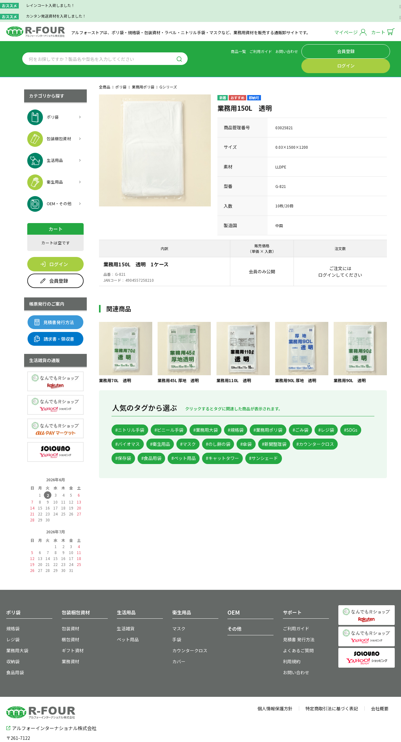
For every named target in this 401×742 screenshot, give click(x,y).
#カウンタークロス (178, 444)
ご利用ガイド (292, 50)
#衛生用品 (228, 429)
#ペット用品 (292, 444)
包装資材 (69, 612)
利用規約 (290, 642)
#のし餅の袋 (297, 429)
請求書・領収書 (54, 322)
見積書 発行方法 (296, 622)
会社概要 (379, 688)
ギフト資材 (71, 632)
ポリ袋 (121, 70)
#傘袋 (331, 429)
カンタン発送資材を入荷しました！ (56, 16)
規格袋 (12, 612)
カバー (178, 642)
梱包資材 (69, 622)
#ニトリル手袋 (132, 414)
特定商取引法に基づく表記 (331, 688)
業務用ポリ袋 (143, 70)
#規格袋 (256, 414)
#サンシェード (132, 459)
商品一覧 (269, 50)
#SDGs (155, 429)
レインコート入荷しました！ (50, 5)
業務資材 (69, 642)
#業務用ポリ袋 (294, 414)
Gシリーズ (168, 70)
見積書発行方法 (54, 306)
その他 (234, 612)
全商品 (104, 70)
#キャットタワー (337, 444)
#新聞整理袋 (130, 444)
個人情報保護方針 (275, 688)
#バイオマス (190, 429)
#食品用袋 (254, 444)
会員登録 (346, 50)
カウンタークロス (187, 632)
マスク (178, 612)
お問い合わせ (318, 50)
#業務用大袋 (221, 414)
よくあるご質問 (296, 632)
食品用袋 (13, 652)
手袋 (176, 622)
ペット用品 (126, 622)
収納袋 (12, 642)
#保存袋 (220, 444)
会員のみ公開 (262, 255)
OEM (232, 596)
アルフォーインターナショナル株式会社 (51, 706)
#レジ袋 (125, 429)
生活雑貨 (124, 612)
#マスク (261, 429)
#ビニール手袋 (178, 414)
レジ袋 (12, 622)
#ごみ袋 (332, 414)
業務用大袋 (15, 632)
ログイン (375, 50)
